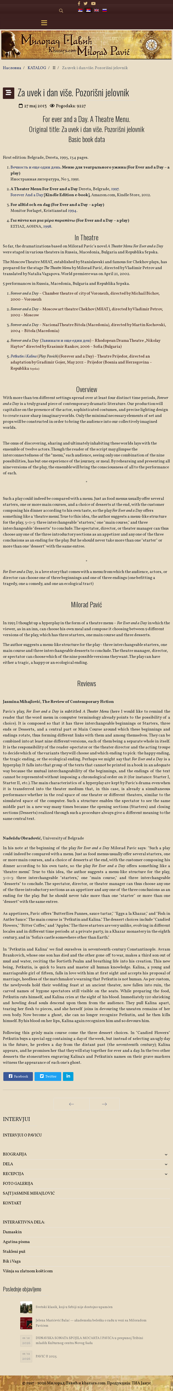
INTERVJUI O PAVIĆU (22, 1135)
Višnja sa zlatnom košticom (28, 1271)
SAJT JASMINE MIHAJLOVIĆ (29, 1193)
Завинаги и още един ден (65, 340)
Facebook (18, 1076)
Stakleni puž (14, 1251)
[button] (142, 1155)
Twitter (47, 1076)
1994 (72, 211)
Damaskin (12, 1232)
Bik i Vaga (12, 1261)
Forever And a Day (26, 195)
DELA (8, 1164)
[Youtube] (93, 4)
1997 (114, 189)
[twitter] (86, 4)
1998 (47, 226)
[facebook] (79, 4)
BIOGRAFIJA (15, 1154)
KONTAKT (12, 1203)
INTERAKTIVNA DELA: (24, 1222)
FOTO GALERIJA (18, 1183)
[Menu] (44, 23)
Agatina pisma (16, 1242)
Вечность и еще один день (35, 167)
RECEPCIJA (13, 1174)
